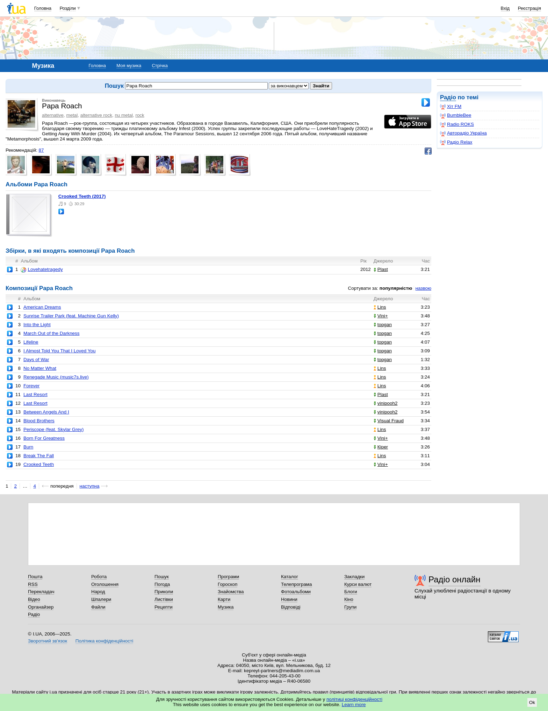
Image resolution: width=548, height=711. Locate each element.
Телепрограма (296, 584)
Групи (350, 607)
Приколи (163, 591)
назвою (423, 288)
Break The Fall (38, 455)
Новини (289, 599)
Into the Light (37, 324)
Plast (381, 269)
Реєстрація (529, 8)
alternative (53, 115)
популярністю (396, 288)
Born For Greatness (44, 438)
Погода (162, 584)
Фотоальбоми (296, 591)
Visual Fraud (389, 420)
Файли (98, 607)
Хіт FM (450, 106)
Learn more (354, 704)
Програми (228, 576)
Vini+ (381, 315)
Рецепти (163, 607)
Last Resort (35, 394)
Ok (532, 702)
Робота (99, 576)
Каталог (289, 576)
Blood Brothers (39, 420)
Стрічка (159, 65)
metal (72, 115)
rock (139, 115)
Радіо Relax (456, 142)
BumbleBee (455, 115)
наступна (90, 486)
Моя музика (128, 65)
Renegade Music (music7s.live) (56, 377)
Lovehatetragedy (42, 269)
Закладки (354, 576)
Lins (380, 307)
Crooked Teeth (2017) (82, 196)
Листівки (163, 599)
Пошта (35, 576)
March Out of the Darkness (51, 333)
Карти (224, 599)
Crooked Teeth (38, 464)
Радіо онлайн (454, 579)
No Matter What (39, 368)
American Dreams (42, 307)
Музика (225, 607)
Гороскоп (227, 584)
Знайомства (231, 591)
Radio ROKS (457, 124)
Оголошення (104, 584)
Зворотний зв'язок (47, 641)
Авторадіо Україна (463, 133)
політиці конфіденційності (354, 699)
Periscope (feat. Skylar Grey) (53, 429)
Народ (98, 591)
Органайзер (40, 607)
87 (41, 150)
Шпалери (101, 599)
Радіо (448, 97)
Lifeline (30, 342)
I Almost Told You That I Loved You (59, 350)
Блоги (350, 591)
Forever (31, 385)
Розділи (68, 8)
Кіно (348, 599)
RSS (33, 584)
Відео (34, 599)
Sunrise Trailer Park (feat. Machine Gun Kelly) (71, 315)
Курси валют (358, 584)
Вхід (505, 8)
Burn (28, 447)
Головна (42, 8)
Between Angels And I (46, 412)
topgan (383, 324)
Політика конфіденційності (104, 641)
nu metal (124, 115)
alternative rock (96, 115)
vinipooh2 (386, 403)
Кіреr (381, 447)
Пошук (161, 576)
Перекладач (41, 591)
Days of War (36, 359)
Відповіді (291, 607)
